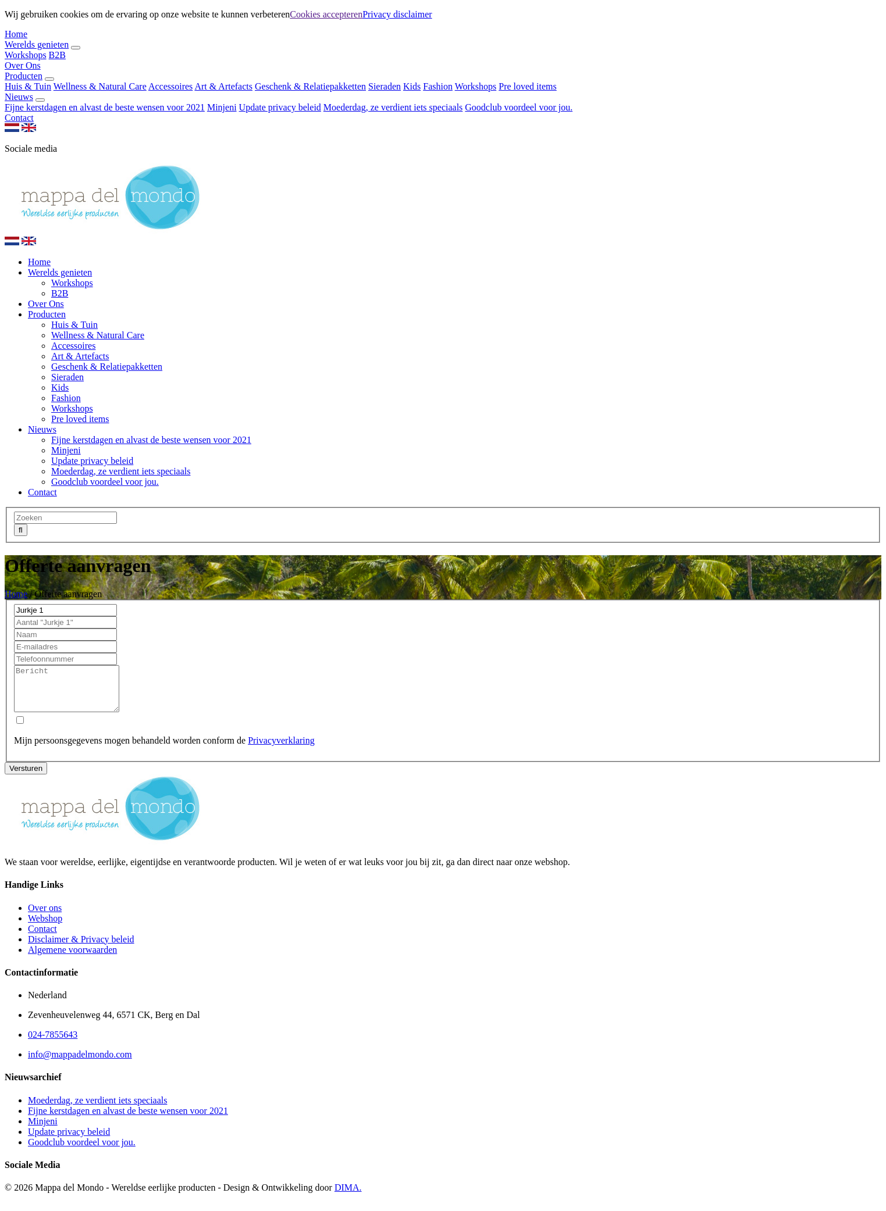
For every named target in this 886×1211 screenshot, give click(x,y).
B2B (57, 55)
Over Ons (23, 65)
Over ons (45, 916)
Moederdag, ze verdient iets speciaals (392, 107)
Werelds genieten (37, 44)
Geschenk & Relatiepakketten (310, 86)
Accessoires (170, 86)
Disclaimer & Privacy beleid (81, 948)
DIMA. (348, 1196)
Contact (19, 118)
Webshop (45, 927)
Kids (412, 86)
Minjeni (222, 107)
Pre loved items (528, 86)
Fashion (438, 86)
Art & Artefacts (223, 86)
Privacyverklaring (281, 749)
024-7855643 (52, 1043)
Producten (23, 76)
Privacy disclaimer (397, 14)
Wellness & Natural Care (100, 86)
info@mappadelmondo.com (80, 1063)
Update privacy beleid (280, 107)
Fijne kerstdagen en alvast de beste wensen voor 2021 (105, 107)
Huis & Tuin (28, 86)
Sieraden (384, 86)
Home (16, 34)
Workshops (26, 55)
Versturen (25, 777)
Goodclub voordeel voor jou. (518, 107)
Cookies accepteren (326, 14)
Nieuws (19, 97)
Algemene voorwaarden (72, 958)
